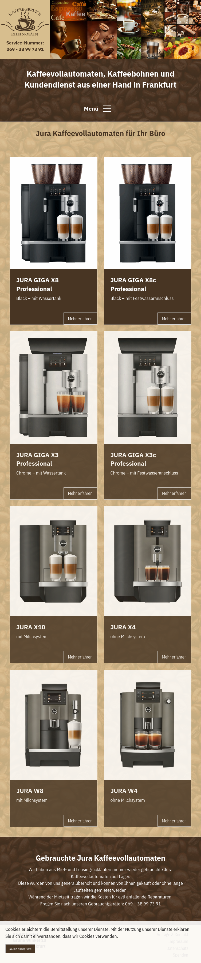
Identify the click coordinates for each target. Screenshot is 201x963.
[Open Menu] (107, 109)
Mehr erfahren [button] (80, 318)
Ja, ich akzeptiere (20, 949)
